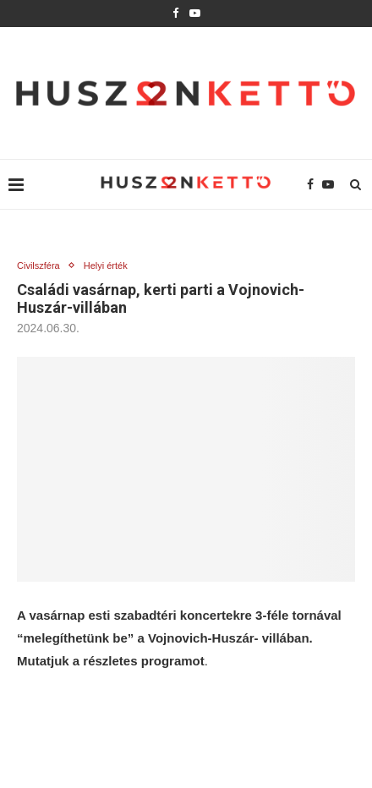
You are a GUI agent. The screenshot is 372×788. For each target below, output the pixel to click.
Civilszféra (38, 265)
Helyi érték (106, 265)
